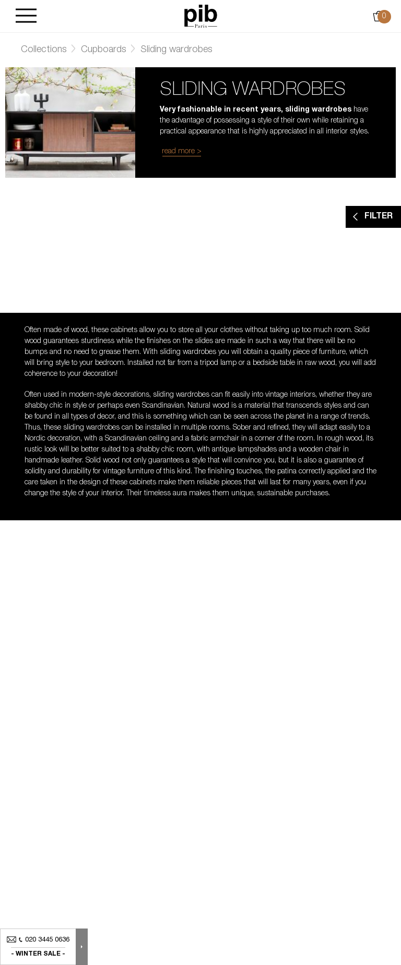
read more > (182, 151)
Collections (44, 50)
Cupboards (103, 50)
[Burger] (26, 16)
